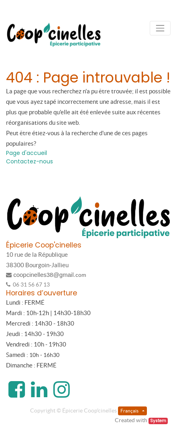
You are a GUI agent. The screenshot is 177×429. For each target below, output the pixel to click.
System (158, 421)
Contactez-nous (29, 161)
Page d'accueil (26, 153)
